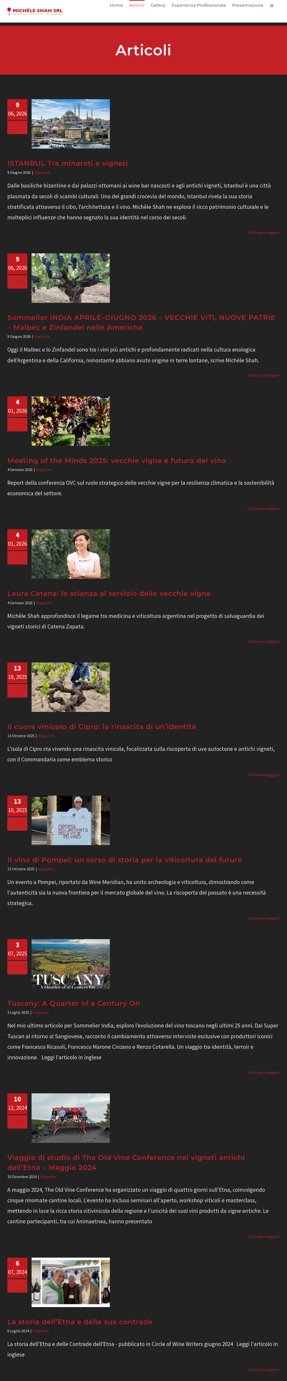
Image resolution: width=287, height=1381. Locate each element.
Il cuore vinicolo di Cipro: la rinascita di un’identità (101, 726)
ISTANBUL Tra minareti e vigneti (67, 163)
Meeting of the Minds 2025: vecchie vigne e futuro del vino (116, 460)
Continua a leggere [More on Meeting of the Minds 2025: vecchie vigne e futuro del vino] (264, 508)
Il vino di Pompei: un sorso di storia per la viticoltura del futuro (124, 860)
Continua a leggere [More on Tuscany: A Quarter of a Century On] (264, 1072)
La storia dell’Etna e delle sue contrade (80, 1322)
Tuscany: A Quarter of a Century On (73, 1003)
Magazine (42, 172)
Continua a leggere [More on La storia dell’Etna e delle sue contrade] (264, 1369)
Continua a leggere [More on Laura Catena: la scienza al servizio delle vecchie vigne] (264, 641)
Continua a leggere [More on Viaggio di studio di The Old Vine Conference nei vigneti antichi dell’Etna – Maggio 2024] (264, 1236)
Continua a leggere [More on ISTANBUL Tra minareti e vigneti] (264, 232)
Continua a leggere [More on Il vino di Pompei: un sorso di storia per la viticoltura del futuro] (264, 918)
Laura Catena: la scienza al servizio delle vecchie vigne (109, 593)
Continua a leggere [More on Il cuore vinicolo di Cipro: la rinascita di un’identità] (264, 774)
